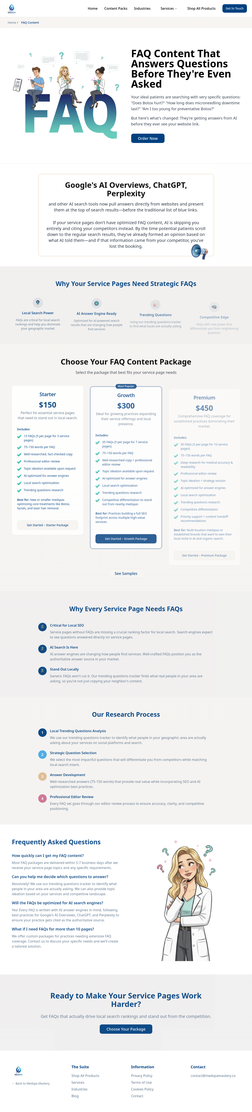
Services (169, 8)
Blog (75, 1096)
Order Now (148, 138)
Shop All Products (201, 8)
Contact (137, 1096)
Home (93, 8)
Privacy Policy (142, 1075)
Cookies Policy (142, 1089)
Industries (142, 8)
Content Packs (115, 8)
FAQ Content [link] (30, 22)
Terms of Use (141, 1082)
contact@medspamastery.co (213, 1075)
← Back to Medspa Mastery (31, 1083)
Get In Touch (235, 8)
